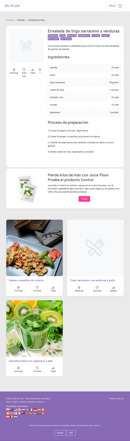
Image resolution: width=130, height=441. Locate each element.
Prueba (84, 199)
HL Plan (20, 399)
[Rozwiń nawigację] (116, 6)
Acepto (60, 433)
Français (40, 402)
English (16, 402)
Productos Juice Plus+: (17, 406)
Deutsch (23, 402)
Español (32, 402)
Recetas (10, 20)
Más (71, 433)
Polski (8, 402)
